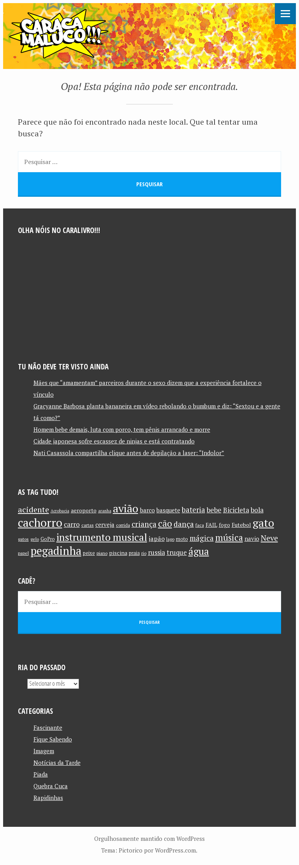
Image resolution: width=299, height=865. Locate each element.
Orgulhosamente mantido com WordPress (149, 838)
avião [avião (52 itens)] (125, 508)
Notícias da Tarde (57, 762)
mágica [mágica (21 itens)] (202, 538)
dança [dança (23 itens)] (184, 524)
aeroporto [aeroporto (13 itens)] (84, 510)
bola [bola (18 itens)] (257, 509)
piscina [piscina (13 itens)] (118, 552)
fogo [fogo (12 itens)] (224, 524)
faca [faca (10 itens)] (199, 525)
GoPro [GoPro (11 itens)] (47, 539)
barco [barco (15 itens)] (147, 510)
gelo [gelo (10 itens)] (34, 539)
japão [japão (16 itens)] (157, 538)
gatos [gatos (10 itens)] (23, 539)
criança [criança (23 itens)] (144, 524)
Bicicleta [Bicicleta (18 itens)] (236, 509)
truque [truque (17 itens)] (177, 552)
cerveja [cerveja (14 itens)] (104, 524)
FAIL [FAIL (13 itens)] (211, 524)
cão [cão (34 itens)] (165, 523)
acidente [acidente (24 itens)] (33, 509)
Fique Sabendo (52, 739)
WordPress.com (175, 850)
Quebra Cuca (50, 786)
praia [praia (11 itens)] (134, 553)
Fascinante (47, 727)
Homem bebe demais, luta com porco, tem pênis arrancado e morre (121, 429)
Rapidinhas (48, 797)
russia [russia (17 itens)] (156, 552)
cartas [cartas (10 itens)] (87, 525)
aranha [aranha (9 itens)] (104, 511)
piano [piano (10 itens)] (102, 553)
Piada (40, 774)
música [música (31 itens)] (229, 537)
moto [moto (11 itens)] (182, 539)
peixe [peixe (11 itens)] (89, 553)
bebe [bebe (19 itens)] (214, 509)
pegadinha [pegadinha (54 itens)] (55, 551)
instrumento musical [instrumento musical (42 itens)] (101, 537)
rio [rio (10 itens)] (143, 553)
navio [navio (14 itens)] (251, 538)
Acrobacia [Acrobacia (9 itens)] (60, 511)
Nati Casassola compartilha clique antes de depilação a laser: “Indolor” (128, 453)
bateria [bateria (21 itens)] (193, 509)
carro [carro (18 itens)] (72, 524)
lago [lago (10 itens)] (170, 539)
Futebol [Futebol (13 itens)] (241, 524)
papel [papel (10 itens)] (23, 553)
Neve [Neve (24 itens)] (269, 538)
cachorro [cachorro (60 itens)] (40, 522)
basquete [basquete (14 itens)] (168, 510)
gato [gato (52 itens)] (263, 522)
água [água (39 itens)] (198, 551)
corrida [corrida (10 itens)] (123, 525)
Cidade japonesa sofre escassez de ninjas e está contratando (114, 441)
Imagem (43, 751)
